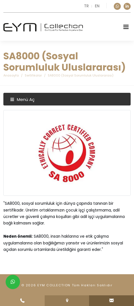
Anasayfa (11, 75)
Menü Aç (22, 99)
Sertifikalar (33, 75)
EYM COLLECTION (54, 285)
